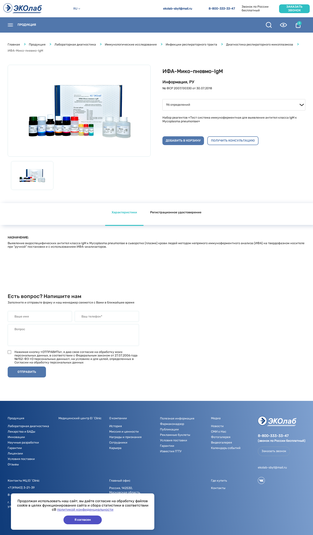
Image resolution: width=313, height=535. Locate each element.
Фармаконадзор (172, 424)
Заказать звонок (294, 8)
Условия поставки (21, 459)
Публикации (169, 429)
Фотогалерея (220, 437)
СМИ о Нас (218, 431)
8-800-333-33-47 (222, 9)
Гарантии (15, 448)
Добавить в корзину (183, 140)
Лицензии (15, 453)
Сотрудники (118, 442)
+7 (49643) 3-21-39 (21, 487)
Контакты (53, 25)
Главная (14, 44)
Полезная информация (186, 25)
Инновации (16, 437)
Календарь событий (226, 448)
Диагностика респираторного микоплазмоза (259, 44)
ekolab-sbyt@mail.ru (177, 9)
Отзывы (13, 464)
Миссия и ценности (124, 431)
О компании (129, 25)
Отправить (27, 372)
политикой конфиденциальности (85, 509)
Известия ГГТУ (170, 451)
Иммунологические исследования (131, 44)
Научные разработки (23, 442)
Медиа (152, 25)
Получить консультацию (233, 140)
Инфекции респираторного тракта (191, 44)
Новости (103, 25)
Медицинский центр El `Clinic (80, 418)
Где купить (78, 25)
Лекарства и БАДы (21, 431)
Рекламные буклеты (175, 435)
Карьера (115, 448)
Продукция (27, 25)
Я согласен (82, 520)
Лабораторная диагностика (75, 44)
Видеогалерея (221, 442)
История (115, 426)
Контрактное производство (237, 25)
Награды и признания (125, 437)
